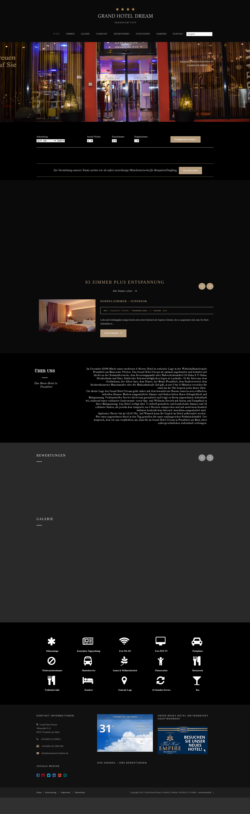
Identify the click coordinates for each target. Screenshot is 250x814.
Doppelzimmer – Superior (123, 301)
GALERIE (85, 34)
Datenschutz (80, 792)
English (191, 34)
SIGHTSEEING (143, 34)
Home (39, 792)
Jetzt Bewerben (190, 170)
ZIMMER (70, 34)
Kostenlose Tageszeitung (88, 651)
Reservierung (50, 792)
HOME (56, 34)
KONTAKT (178, 34)
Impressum (65, 792)
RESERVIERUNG (121, 34)
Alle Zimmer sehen (125, 291)
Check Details (113, 333)
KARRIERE (161, 34)
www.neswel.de (204, 792)
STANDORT (101, 34)
